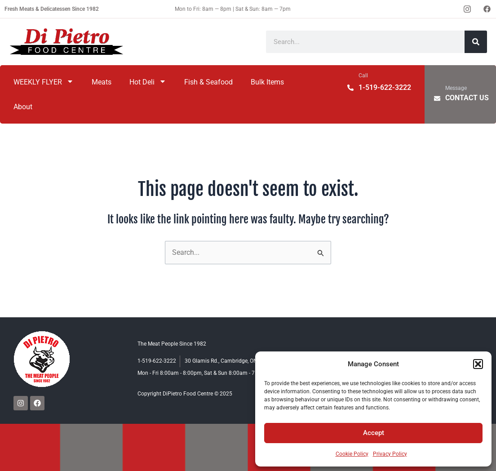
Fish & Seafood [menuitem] (208, 82)
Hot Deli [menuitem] (147, 82)
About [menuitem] (22, 106)
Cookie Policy (352, 454)
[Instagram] (467, 9)
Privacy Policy (390, 454)
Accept (373, 433)
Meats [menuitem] (101, 82)
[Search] (476, 42)
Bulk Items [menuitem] (267, 82)
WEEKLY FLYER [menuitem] (43, 82)
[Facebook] (487, 9)
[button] (478, 364)
